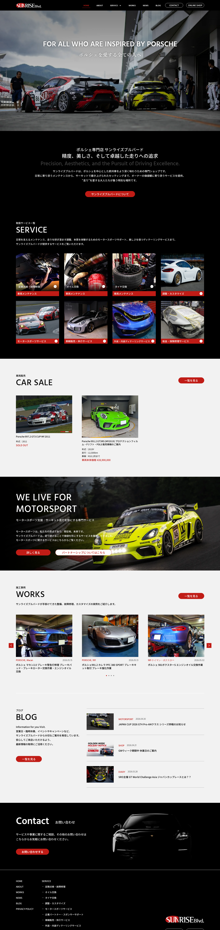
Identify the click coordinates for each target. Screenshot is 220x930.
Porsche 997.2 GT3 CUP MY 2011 (33, 436)
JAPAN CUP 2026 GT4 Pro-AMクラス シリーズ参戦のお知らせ (152, 724)
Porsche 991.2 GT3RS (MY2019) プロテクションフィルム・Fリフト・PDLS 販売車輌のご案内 (110, 443)
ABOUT (99, 5)
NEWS (145, 5)
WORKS (132, 5)
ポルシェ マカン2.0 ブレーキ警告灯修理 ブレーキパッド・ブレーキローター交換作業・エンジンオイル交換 (44, 668)
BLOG (158, 5)
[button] (11, 645)
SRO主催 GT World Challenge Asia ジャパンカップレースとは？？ (154, 777)
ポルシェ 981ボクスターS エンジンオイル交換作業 (175, 665)
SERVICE (115, 5)
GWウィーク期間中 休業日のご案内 (137, 750)
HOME (86, 5)
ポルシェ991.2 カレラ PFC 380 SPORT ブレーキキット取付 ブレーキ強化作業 (109, 666)
